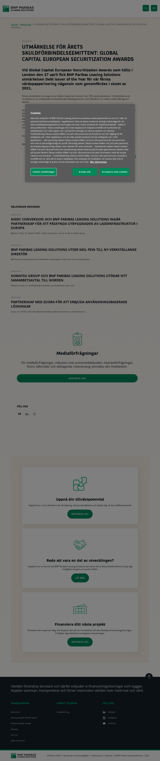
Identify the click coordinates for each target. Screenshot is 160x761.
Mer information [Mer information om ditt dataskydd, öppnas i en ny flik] (98, 162)
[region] (80, 143)
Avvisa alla (85, 172)
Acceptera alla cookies (114, 172)
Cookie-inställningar (44, 172)
